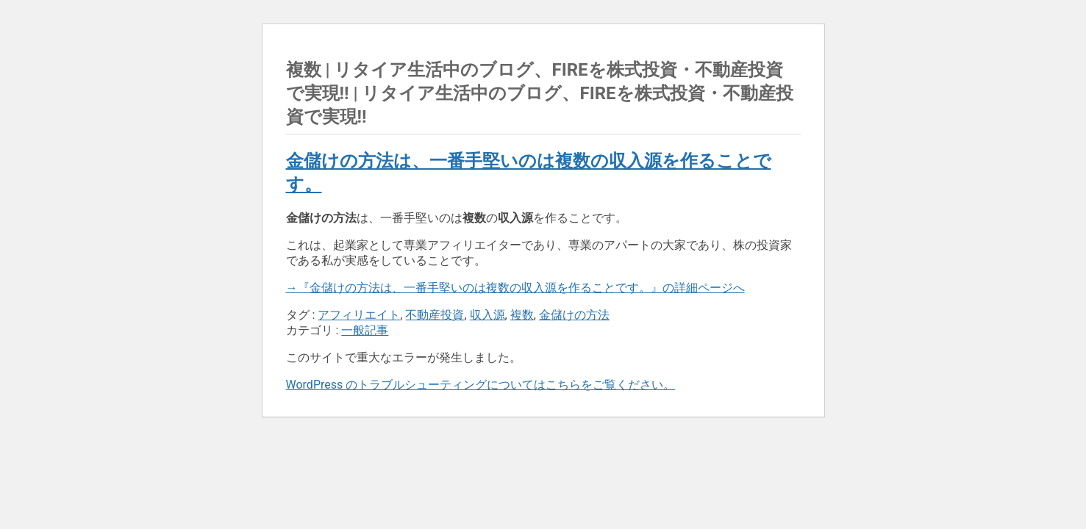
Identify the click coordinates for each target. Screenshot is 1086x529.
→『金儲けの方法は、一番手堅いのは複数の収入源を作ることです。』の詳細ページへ (515, 288)
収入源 (487, 315)
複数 (522, 315)
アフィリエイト (359, 315)
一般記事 (364, 330)
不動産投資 (434, 315)
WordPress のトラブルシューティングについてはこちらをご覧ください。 (481, 385)
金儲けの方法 (574, 315)
